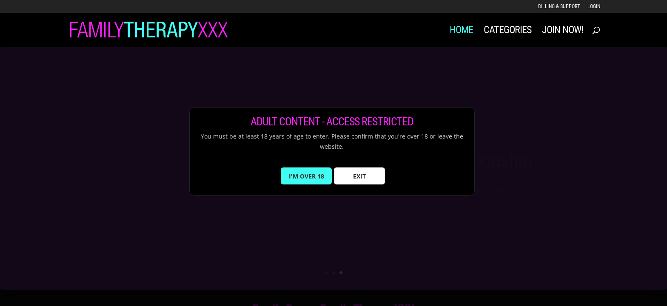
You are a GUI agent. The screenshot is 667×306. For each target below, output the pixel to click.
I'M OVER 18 (306, 181)
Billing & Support (559, 6)
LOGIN (593, 6)
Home (461, 31)
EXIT (359, 181)
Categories (507, 31)
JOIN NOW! (562, 31)
